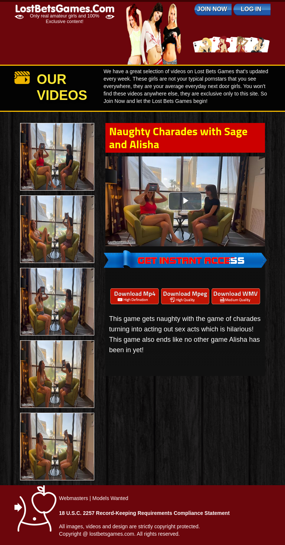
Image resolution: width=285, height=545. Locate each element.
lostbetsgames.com (111, 534)
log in (251, 9)
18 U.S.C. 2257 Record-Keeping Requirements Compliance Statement (144, 513)
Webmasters (73, 498)
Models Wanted (110, 498)
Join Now (212, 9)
